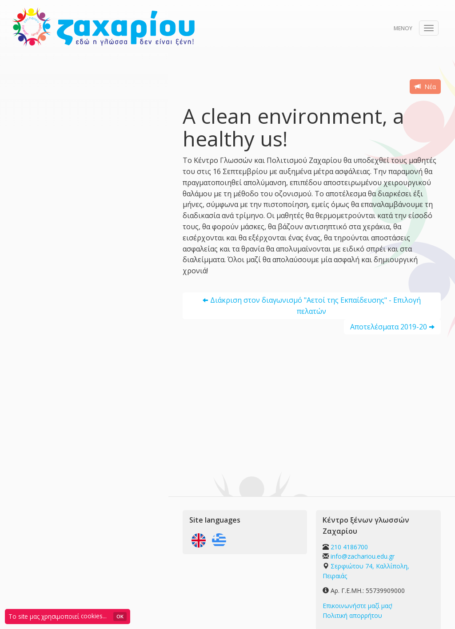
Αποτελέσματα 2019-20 (388, 327)
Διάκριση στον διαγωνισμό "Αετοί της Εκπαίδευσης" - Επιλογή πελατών (315, 305)
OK (120, 616)
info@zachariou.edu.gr (363, 556)
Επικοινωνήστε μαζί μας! (357, 605)
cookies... (94, 616)
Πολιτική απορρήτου (352, 615)
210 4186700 (349, 547)
